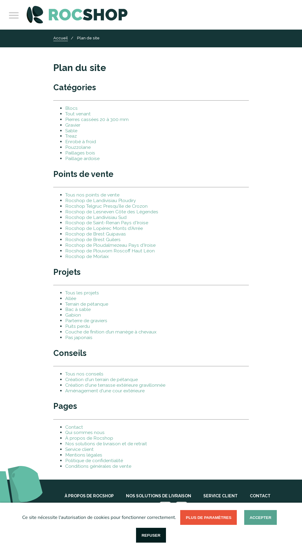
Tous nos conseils (84, 374)
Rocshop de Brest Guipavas (95, 234)
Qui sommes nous (85, 432)
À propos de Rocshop (89, 438)
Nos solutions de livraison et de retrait (106, 443)
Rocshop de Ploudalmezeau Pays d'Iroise (110, 245)
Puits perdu (77, 326)
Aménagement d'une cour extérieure (105, 390)
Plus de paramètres (208, 517)
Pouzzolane (78, 147)
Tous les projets (82, 293)
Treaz (71, 136)
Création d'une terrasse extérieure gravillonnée (115, 385)
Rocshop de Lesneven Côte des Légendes (111, 211)
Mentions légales (83, 455)
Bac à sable (78, 309)
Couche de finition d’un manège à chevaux (110, 332)
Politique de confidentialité (94, 460)
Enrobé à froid (80, 141)
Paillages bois (80, 153)
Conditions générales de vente (98, 466)
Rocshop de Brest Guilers (93, 239)
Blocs (71, 108)
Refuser (151, 535)
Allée (70, 298)
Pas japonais (78, 337)
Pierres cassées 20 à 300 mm (97, 119)
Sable (71, 130)
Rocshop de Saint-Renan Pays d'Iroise (106, 222)
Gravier (72, 125)
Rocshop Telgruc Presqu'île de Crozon (106, 206)
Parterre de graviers (86, 320)
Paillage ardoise (82, 158)
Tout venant (78, 114)
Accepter (260, 517)
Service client (79, 449)
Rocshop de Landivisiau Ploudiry (100, 200)
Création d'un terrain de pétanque (101, 379)
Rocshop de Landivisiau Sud (96, 217)
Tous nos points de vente (92, 195)
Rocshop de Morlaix (87, 256)
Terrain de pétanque (86, 304)
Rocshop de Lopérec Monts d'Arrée (104, 228)
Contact (74, 427)
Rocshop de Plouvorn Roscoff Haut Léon (110, 251)
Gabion (73, 315)
